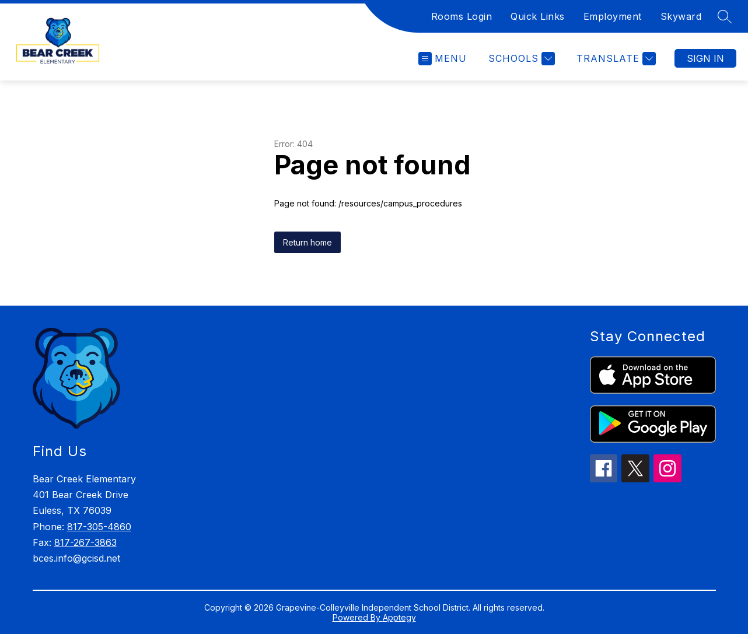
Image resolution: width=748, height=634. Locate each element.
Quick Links (538, 16)
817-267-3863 (85, 542)
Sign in (705, 58)
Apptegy (399, 617)
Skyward (681, 16)
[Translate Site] (615, 58)
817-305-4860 (99, 527)
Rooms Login (461, 16)
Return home (307, 242)
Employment (612, 16)
